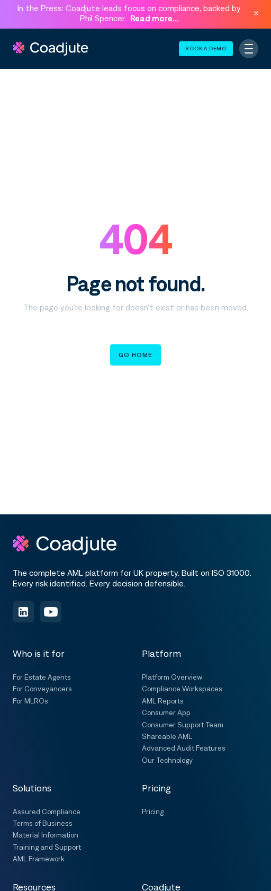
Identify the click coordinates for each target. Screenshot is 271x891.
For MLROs (30, 701)
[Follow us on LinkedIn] (23, 611)
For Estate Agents (42, 677)
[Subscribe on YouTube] (50, 611)
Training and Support (47, 847)
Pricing (153, 811)
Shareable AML (167, 736)
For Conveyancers (42, 688)
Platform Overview (172, 677)
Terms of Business (43, 823)
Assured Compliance (46, 811)
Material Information (45, 835)
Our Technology (167, 760)
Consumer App (166, 712)
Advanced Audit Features (183, 748)
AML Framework (39, 858)
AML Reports (163, 701)
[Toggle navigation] (248, 48)
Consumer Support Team (182, 724)
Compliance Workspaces (182, 688)
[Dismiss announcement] (256, 13)
